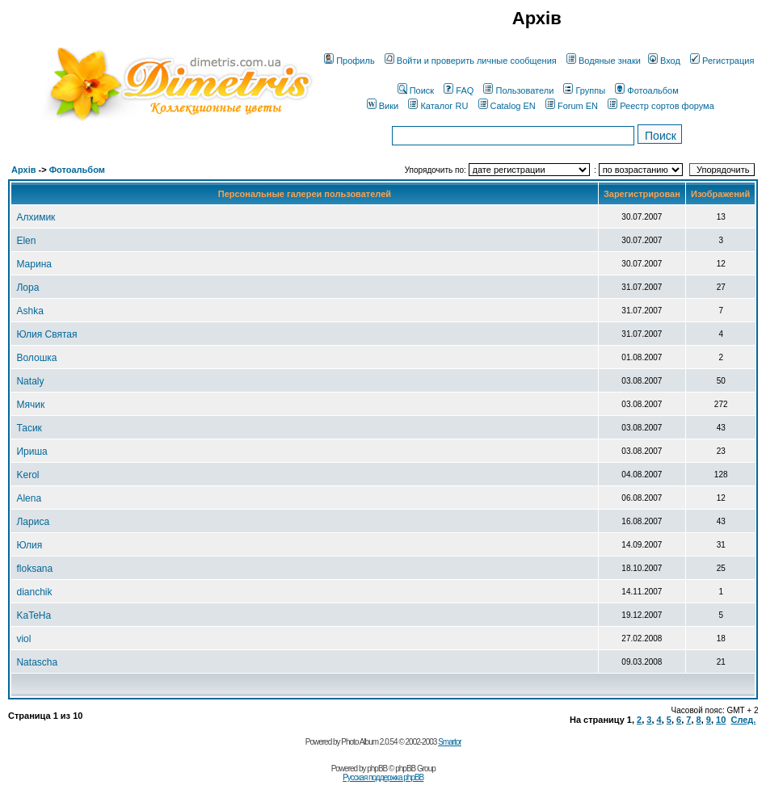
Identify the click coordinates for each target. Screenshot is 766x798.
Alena (28, 498)
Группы (584, 90)
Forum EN (571, 106)
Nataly (30, 381)
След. (742, 719)
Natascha (36, 662)
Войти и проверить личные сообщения (471, 60)
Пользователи (518, 90)
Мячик (30, 404)
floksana (34, 568)
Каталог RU (438, 106)
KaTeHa (33, 615)
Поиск (416, 90)
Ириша (31, 451)
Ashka (29, 311)
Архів (23, 169)
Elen (26, 240)
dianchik (34, 592)
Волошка (36, 357)
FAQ (458, 90)
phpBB (377, 768)
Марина (33, 264)
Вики (382, 106)
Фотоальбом (647, 90)
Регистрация (722, 60)
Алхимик (35, 217)
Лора (27, 287)
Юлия (29, 545)
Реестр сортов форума (661, 106)
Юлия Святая (46, 334)
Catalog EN (507, 106)
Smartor (449, 741)
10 (721, 719)
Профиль (349, 60)
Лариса (32, 521)
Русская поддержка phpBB (383, 777)
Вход (664, 60)
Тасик (28, 428)
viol (23, 639)
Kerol (27, 475)
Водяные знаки (603, 60)
